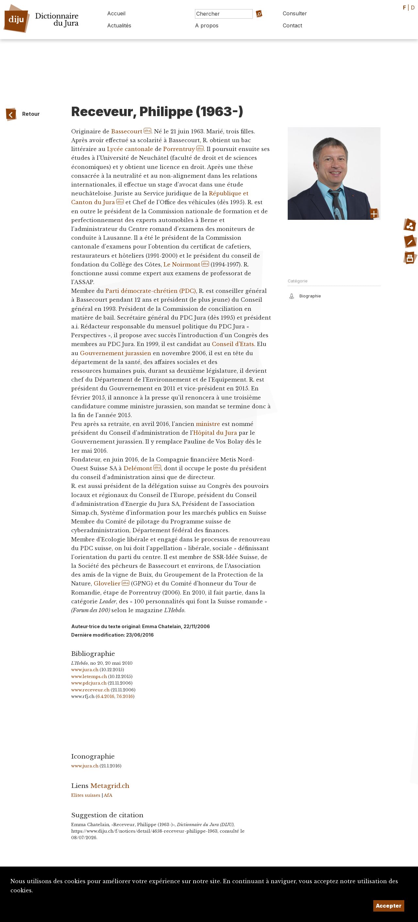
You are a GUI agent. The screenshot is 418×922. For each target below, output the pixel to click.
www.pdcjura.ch (88, 683)
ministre (208, 424)
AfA (108, 795)
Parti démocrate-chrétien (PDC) (150, 291)
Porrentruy (179, 149)
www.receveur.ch (90, 690)
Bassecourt (126, 131)
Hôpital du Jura (215, 433)
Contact (292, 25)
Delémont (137, 468)
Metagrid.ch (109, 786)
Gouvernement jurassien (115, 353)
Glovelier (107, 583)
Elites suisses (85, 795)
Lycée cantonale (130, 149)
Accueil (116, 13)
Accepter (389, 905)
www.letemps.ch (89, 676)
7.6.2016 (125, 696)
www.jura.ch (84, 669)
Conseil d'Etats (233, 344)
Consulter (295, 13)
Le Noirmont (182, 264)
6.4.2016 (105, 696)
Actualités (119, 25)
